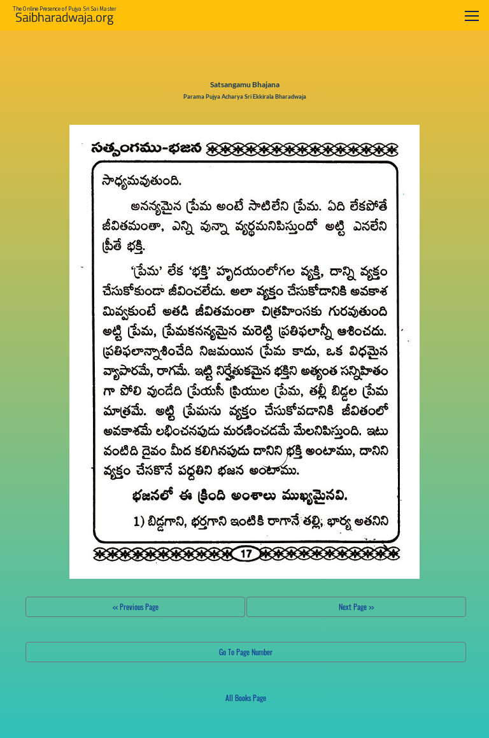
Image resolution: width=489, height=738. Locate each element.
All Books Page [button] (245, 697)
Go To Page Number (246, 651)
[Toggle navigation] (472, 15)
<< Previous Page (136, 606)
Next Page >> (356, 606)
